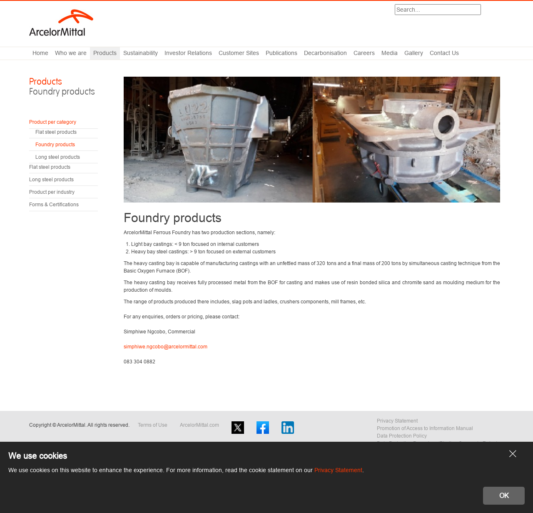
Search (480, 10)
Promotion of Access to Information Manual (425, 428)
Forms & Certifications (54, 204)
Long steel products (57, 157)
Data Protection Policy (402, 436)
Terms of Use (152, 425)
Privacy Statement (397, 421)
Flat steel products (56, 132)
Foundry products (55, 144)
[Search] (438, 9)
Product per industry (52, 192)
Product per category (52, 122)
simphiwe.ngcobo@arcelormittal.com (165, 346)
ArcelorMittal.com (199, 425)
